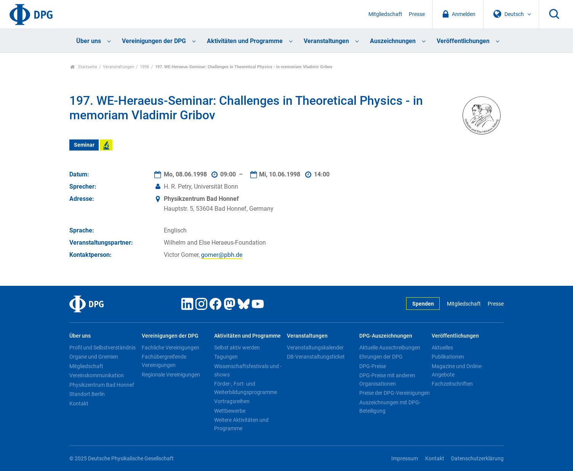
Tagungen (226, 357)
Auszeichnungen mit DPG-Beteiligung (390, 406)
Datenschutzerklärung (477, 458)
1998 (144, 66)
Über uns (88, 41)
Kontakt (78, 404)
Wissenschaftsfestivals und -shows (248, 370)
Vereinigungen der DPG (154, 41)
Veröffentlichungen (463, 41)
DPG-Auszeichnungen (385, 336)
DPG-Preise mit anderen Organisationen (387, 379)
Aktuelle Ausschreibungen (389, 347)
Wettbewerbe (229, 411)
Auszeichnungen (393, 41)
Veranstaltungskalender (315, 347)
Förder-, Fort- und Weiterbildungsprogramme (245, 388)
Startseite (83, 66)
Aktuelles (442, 347)
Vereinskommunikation (96, 375)
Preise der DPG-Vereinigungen (394, 393)
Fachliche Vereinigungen (170, 347)
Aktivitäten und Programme (245, 41)
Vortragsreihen (232, 401)
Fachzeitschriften (452, 384)
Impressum (404, 458)
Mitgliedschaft (385, 14)
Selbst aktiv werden (237, 347)
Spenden (423, 304)
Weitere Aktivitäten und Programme (241, 424)
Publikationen (448, 357)
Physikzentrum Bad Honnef (101, 385)
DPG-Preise (372, 366)
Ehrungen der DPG (381, 357)
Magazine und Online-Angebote (457, 370)
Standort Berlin (87, 394)
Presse (417, 14)
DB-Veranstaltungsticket (316, 357)
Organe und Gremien (93, 357)
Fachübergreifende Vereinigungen (164, 361)
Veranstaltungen (326, 41)
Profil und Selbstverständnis (102, 347)
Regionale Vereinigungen (171, 375)
